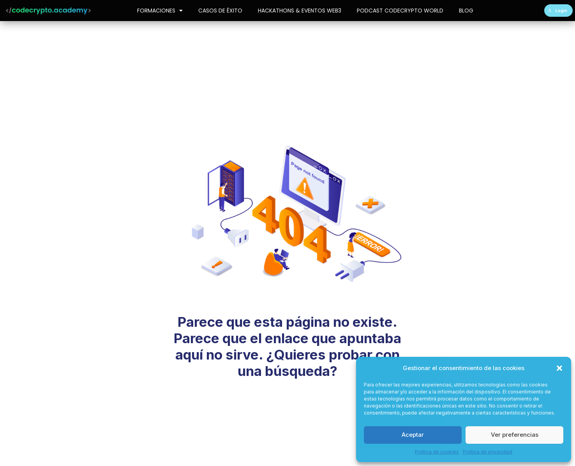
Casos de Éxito (220, 10)
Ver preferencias (514, 434)
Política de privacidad (487, 452)
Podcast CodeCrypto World (400, 10)
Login (557, 10)
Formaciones (160, 10)
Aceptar (413, 434)
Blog (466, 10)
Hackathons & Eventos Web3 (299, 10)
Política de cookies (437, 452)
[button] (559, 368)
